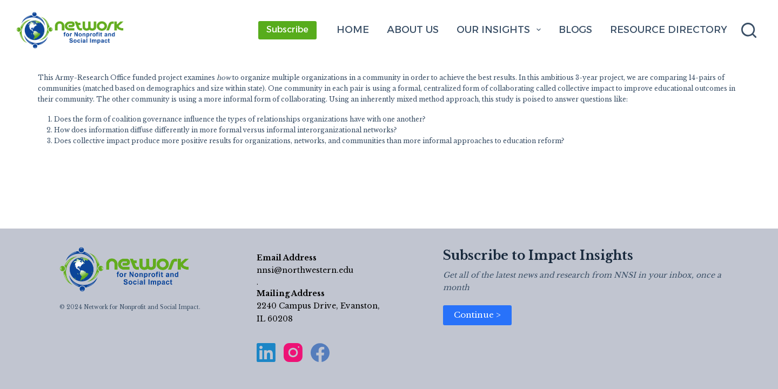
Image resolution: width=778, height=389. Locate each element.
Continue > (477, 315)
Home (353, 30)
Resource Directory (668, 30)
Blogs (575, 30)
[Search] (748, 30)
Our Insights (501, 29)
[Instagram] (293, 352)
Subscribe (287, 29)
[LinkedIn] (266, 352)
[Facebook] (320, 352)
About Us (413, 30)
